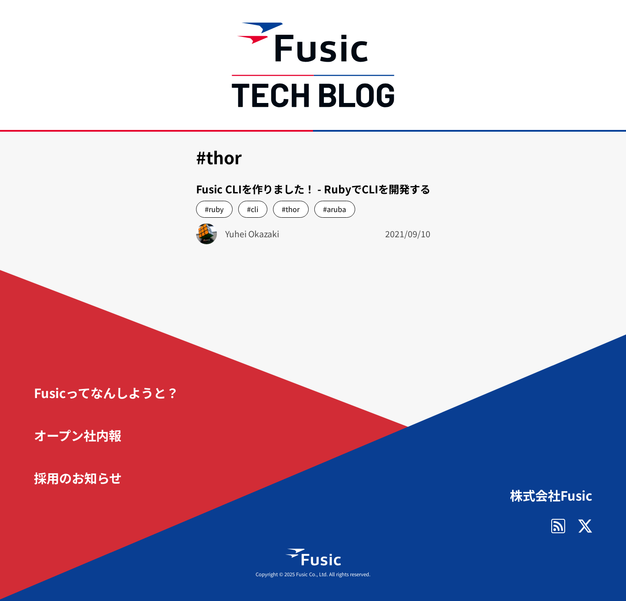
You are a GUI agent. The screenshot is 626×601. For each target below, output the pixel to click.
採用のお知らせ (78, 477)
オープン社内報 (77, 435)
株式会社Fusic (551, 495)
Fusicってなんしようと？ (106, 392)
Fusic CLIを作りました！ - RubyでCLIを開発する (313, 189)
